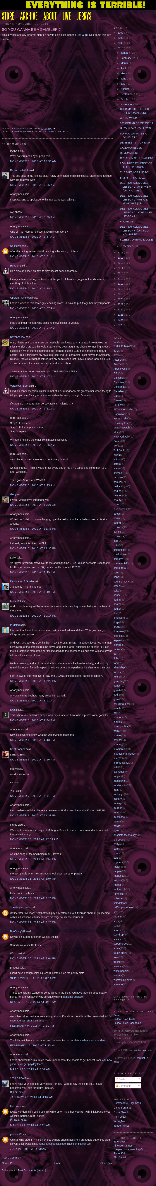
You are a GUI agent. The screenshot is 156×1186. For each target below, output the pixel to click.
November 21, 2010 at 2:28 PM (33, 922)
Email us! (119, 1015)
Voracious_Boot (19, 385)
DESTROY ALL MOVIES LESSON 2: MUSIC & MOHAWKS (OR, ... (134, 199)
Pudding (15, 624)
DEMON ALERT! (129, 152)
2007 (121, 32)
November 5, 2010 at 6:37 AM (32, 236)
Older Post (106, 1163)
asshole (41, 131)
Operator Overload (21, 297)
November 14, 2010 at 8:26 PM (33, 898)
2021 (121, 304)
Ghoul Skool (121, 1112)
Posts (120, 1079)
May (123, 73)
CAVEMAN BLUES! (131, 147)
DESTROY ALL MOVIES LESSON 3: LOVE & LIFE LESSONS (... (136, 212)
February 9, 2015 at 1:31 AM (32, 1025)
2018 (121, 288)
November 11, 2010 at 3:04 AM (33, 878)
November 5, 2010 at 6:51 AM (32, 256)
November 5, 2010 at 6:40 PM (32, 591)
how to (68, 131)
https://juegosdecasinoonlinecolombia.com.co (65, 1143)
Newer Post (8, 1163)
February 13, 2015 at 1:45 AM (33, 1045)
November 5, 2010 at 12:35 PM (33, 548)
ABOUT (49, 17)
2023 (121, 314)
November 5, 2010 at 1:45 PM (32, 572)
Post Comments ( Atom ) (32, 1170)
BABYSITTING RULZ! (132, 177)
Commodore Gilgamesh (127, 1103)
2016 (121, 278)
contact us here (143, 1050)
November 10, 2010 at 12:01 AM (34, 839)
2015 (121, 273)
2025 (121, 325)
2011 (121, 252)
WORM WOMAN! (130, 118)
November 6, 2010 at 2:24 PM (32, 720)
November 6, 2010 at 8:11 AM (32, 700)
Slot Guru (82, 34)
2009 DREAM (18, 1078)
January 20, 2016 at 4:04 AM (32, 1097)
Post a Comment (11, 1157)
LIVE (66, 17)
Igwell (14, 709)
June (124, 78)
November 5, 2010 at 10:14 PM (33, 615)
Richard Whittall (19, 170)
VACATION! (127, 221)
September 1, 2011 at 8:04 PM (33, 978)
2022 (121, 309)
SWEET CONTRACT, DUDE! (136, 239)
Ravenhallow (18, 337)
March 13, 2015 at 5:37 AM (30, 1069)
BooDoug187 (18, 931)
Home (57, 1163)
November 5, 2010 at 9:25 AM (32, 444)
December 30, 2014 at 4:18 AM (33, 1001)
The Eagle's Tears (21, 907)
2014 (121, 268)
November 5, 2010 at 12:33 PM (33, 528)
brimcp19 (16, 601)
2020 (121, 299)
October (126, 99)
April (124, 68)
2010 (121, 48)
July (123, 83)
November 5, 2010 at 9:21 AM (32, 408)
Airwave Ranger (23, 131)
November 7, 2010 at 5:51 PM (32, 795)
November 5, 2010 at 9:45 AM (32, 485)
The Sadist (120, 1157)
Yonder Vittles (121, 1125)
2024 (121, 319)
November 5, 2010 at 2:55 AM (32, 185)
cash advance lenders (92, 1040)
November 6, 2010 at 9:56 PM (32, 759)
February (126, 57)
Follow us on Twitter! (125, 1019)
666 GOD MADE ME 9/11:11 (136, 123)
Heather (15, 265)
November (127, 104)
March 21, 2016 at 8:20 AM (30, 1125)
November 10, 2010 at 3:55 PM (33, 858)
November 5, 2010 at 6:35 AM (32, 217)
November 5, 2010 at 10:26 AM (33, 504)
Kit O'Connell (18, 749)
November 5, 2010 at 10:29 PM (33, 681)
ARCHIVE (29, 17)
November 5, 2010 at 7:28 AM (32, 288)
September (127, 94)
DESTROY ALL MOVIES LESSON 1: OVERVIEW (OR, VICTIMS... (135, 186)
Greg (13, 494)
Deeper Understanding (127, 1149)
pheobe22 (16, 1134)
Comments (123, 1085)
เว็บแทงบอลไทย (19, 1119)
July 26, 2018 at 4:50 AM (28, 1148)
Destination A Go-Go (22, 581)
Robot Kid (119, 1153)
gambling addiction (73, 996)
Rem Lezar (120, 1116)
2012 (121, 257)
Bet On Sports (18, 1092)
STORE (8, 17)
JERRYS (84, 17)
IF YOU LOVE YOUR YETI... (136, 128)
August (125, 88)
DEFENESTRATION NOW (135, 142)
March (125, 63)
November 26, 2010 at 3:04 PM (33, 958)
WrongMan (120, 1121)
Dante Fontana (122, 1107)
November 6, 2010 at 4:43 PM (32, 740)
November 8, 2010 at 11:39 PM (33, 815)
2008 (121, 37)
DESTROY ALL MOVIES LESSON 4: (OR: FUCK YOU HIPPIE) (135, 230)
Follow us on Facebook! (127, 1022)
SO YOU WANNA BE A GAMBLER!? (31, 29)
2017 (121, 283)
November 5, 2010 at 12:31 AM (33, 161)
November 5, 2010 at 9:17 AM (32, 376)
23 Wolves (120, 1141)
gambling (55, 131)
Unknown (16, 245)
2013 (121, 262)
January (126, 52)
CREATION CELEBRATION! (136, 158)
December (127, 246)
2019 (121, 294)
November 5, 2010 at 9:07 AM (32, 308)
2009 (121, 43)
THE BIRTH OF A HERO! (134, 172)
